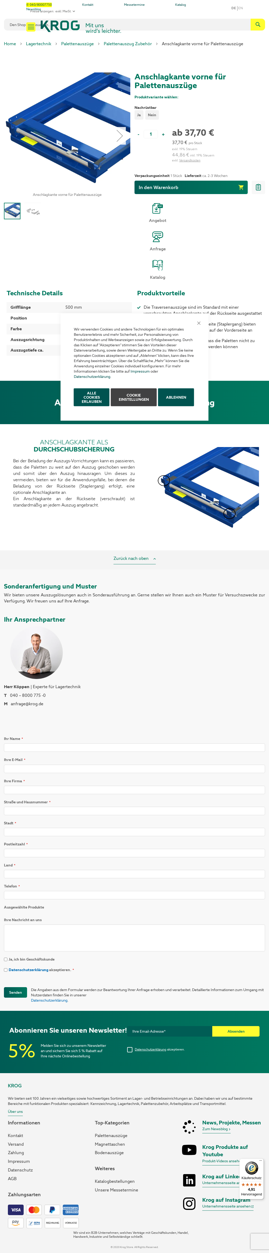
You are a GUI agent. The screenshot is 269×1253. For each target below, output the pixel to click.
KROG (15, 1086)
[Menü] (260, 1162)
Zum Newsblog (216, 1129)
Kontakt (87, 5)
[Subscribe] (236, 1031)
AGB (12, 1178)
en (240, 8)
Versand (16, 1144)
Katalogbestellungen (115, 1181)
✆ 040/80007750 (39, 5)
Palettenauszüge (77, 44)
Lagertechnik (38, 44)
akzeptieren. (160, 1049)
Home (10, 44)
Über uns (15, 1111)
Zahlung (16, 1152)
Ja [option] (139, 115)
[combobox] (134, 25)
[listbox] (199, 115)
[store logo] (81, 26)
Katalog (180, 5)
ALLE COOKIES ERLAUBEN (92, 397)
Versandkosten (189, 160)
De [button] (233, 8)
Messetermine (134, 5)
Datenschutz (20, 1170)
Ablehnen (176, 397)
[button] (32, 211)
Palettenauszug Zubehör (128, 44)
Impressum (140, 371)
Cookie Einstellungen (134, 397)
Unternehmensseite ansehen (228, 1182)
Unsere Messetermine (116, 1190)
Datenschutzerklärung (92, 376)
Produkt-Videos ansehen (224, 1161)
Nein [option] (152, 115)
